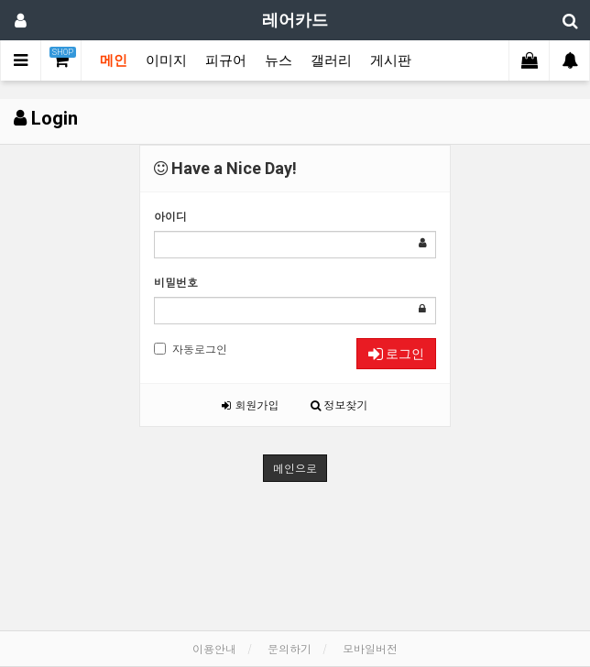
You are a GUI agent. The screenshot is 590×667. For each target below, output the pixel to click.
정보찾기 (339, 404)
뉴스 (278, 60)
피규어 (225, 60)
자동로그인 (190, 348)
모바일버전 (370, 648)
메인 (113, 60)
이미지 (166, 60)
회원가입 (250, 404)
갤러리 (331, 60)
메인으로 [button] (295, 468)
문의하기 (289, 648)
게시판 (390, 60)
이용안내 (214, 648)
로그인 (396, 353)
